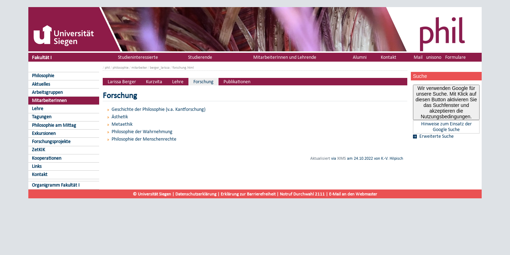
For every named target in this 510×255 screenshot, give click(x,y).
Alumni (360, 57)
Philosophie (43, 76)
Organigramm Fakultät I (56, 185)
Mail (418, 57)
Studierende (200, 57)
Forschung (203, 82)
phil (107, 67)
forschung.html (183, 67)
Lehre (37, 109)
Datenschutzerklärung (195, 194)
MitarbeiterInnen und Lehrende (284, 57)
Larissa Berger (122, 82)
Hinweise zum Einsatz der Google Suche (446, 126)
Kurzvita (154, 82)
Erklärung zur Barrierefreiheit (248, 194)
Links (36, 166)
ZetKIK (38, 150)
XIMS (341, 158)
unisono (433, 57)
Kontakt (39, 174)
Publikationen (236, 82)
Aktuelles (41, 84)
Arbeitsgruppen (47, 92)
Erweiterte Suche (436, 136)
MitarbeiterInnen (49, 100)
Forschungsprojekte (51, 141)
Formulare (455, 57)
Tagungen (41, 117)
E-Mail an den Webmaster (353, 194)
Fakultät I (42, 57)
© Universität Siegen (152, 194)
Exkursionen (44, 133)
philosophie (121, 67)
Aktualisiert (320, 158)
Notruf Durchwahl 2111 (302, 194)
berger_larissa (160, 67)
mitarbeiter (139, 67)
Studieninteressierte (138, 57)
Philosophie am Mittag (54, 125)
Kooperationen (46, 158)
